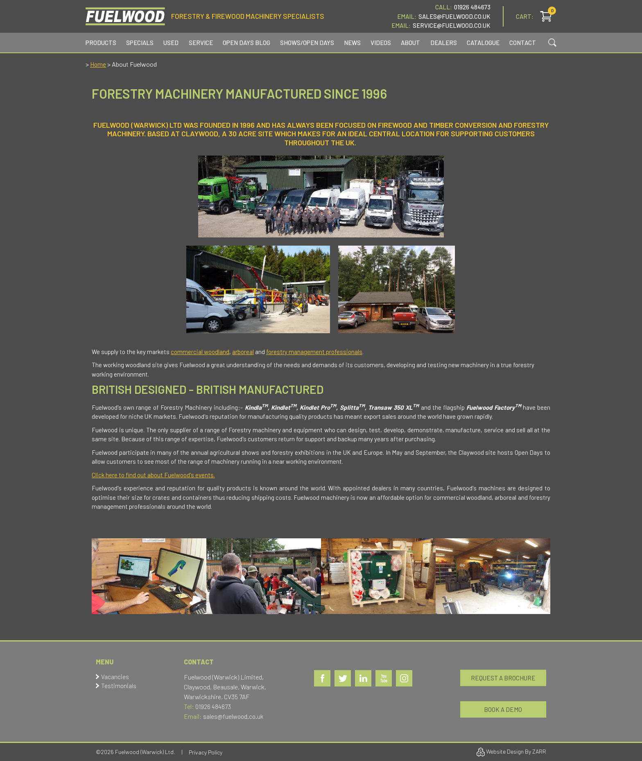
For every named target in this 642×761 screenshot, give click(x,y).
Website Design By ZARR (511, 751)
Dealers (443, 42)
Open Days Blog (246, 42)
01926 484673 (472, 7)
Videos (381, 42)
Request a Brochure (503, 678)
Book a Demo (503, 709)
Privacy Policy (205, 752)
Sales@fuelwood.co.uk (454, 16)
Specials (140, 42)
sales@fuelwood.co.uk (233, 716)
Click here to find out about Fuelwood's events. (153, 475)
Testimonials (118, 685)
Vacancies (115, 676)
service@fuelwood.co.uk (452, 25)
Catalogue (483, 42)
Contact (522, 42)
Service (201, 42)
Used (171, 42)
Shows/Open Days (307, 42)
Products (101, 42)
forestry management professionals (314, 351)
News (352, 42)
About (410, 42)
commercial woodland (200, 351)
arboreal (243, 351)
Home (98, 64)
